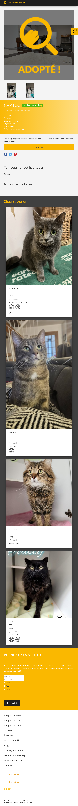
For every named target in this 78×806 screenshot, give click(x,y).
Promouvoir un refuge (15, 755)
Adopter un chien (12, 715)
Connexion (14, 774)
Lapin (8, 689)
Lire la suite (39, 147)
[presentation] (21, 695)
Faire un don (11, 740)
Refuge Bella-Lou (17, 129)
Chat (7, 686)
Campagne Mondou (14, 750)
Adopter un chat (12, 720)
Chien (8, 683)
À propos (8, 735)
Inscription (14, 782)
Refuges (8, 730)
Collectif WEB (27, 802)
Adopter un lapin (12, 725)
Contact (8, 765)
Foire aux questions (14, 760)
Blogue (7, 745)
